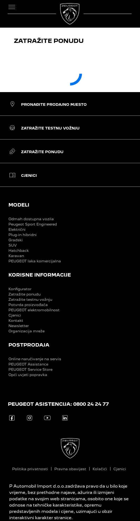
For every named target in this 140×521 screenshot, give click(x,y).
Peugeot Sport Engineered (32, 224)
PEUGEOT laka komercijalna (34, 261)
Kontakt (15, 320)
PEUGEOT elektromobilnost (34, 310)
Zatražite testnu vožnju (30, 299)
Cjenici (14, 315)
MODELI (18, 205)
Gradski (15, 240)
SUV (12, 245)
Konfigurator (19, 289)
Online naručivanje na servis (34, 359)
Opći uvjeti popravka (27, 375)
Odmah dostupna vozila (31, 219)
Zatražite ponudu (24, 294)
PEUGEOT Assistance (28, 364)
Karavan (16, 256)
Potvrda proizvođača (28, 305)
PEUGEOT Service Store (30, 369)
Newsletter (18, 326)
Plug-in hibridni (22, 235)
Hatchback (18, 250)
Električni (17, 229)
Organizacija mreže (26, 331)
